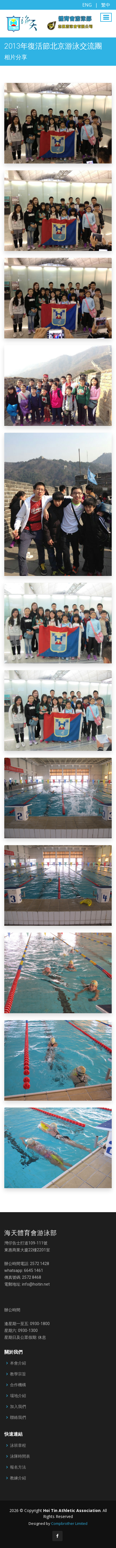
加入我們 (18, 1407)
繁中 (105, 5)
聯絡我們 (18, 1417)
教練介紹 (18, 1478)
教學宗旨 (18, 1374)
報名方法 (18, 1467)
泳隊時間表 (20, 1456)
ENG (87, 5)
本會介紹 (18, 1363)
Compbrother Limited (69, 1523)
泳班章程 (18, 1445)
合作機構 (18, 1385)
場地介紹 (18, 1396)
